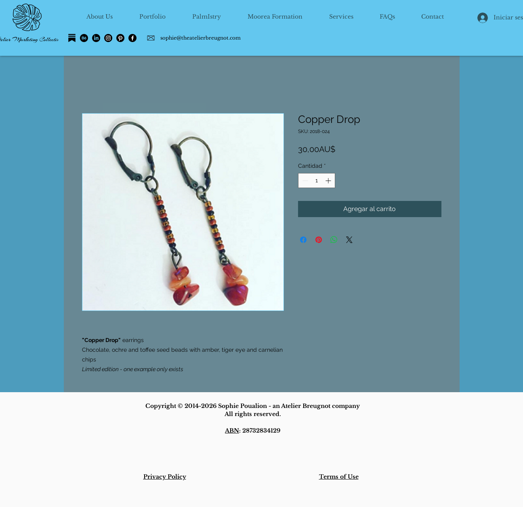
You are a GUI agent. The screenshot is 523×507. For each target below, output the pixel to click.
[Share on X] (349, 240)
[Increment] (329, 180)
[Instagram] (108, 38)
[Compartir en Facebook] (303, 240)
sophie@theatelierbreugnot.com (200, 38)
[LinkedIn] (96, 38)
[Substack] (72, 38)
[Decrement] (304, 180)
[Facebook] (132, 38)
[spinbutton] (316, 180)
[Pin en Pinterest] (318, 240)
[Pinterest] (120, 38)
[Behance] (84, 38)
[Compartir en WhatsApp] (334, 240)
